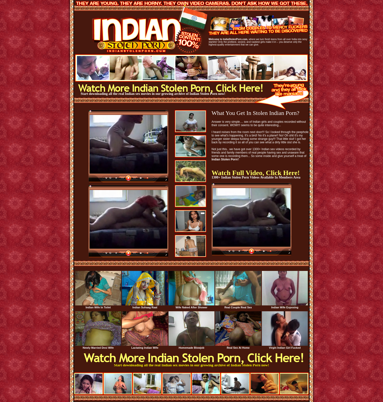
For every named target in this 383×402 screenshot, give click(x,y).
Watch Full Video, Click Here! (256, 173)
